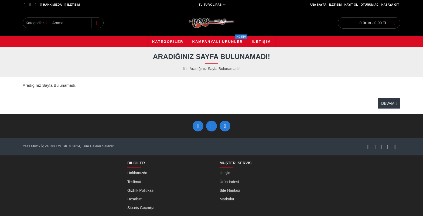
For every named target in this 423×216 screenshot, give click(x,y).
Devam (387, 103)
